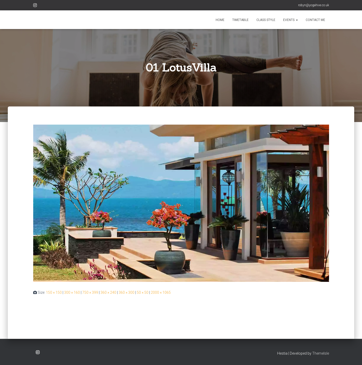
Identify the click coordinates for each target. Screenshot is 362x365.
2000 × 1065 (161, 292)
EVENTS (290, 20)
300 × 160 (72, 292)
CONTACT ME (315, 20)
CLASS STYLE (265, 20)
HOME (220, 20)
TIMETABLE (240, 20)
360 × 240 (108, 292)
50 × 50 (142, 292)
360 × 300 (126, 292)
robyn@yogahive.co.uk (313, 5)
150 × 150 (54, 292)
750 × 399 (90, 292)
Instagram (35, 6)
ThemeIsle (320, 353)
